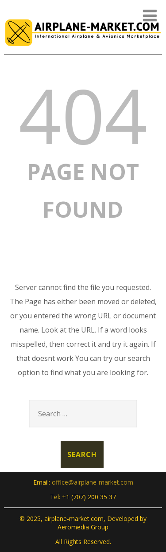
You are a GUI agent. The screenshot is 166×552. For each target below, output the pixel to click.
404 (83, 114)
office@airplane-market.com (92, 482)
